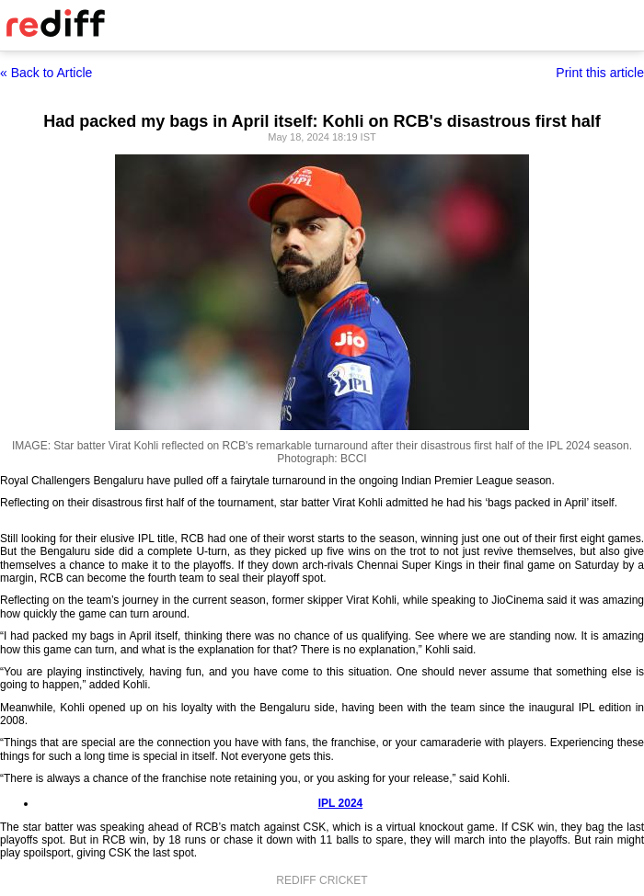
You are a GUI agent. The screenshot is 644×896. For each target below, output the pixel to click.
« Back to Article (46, 72)
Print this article (600, 72)
